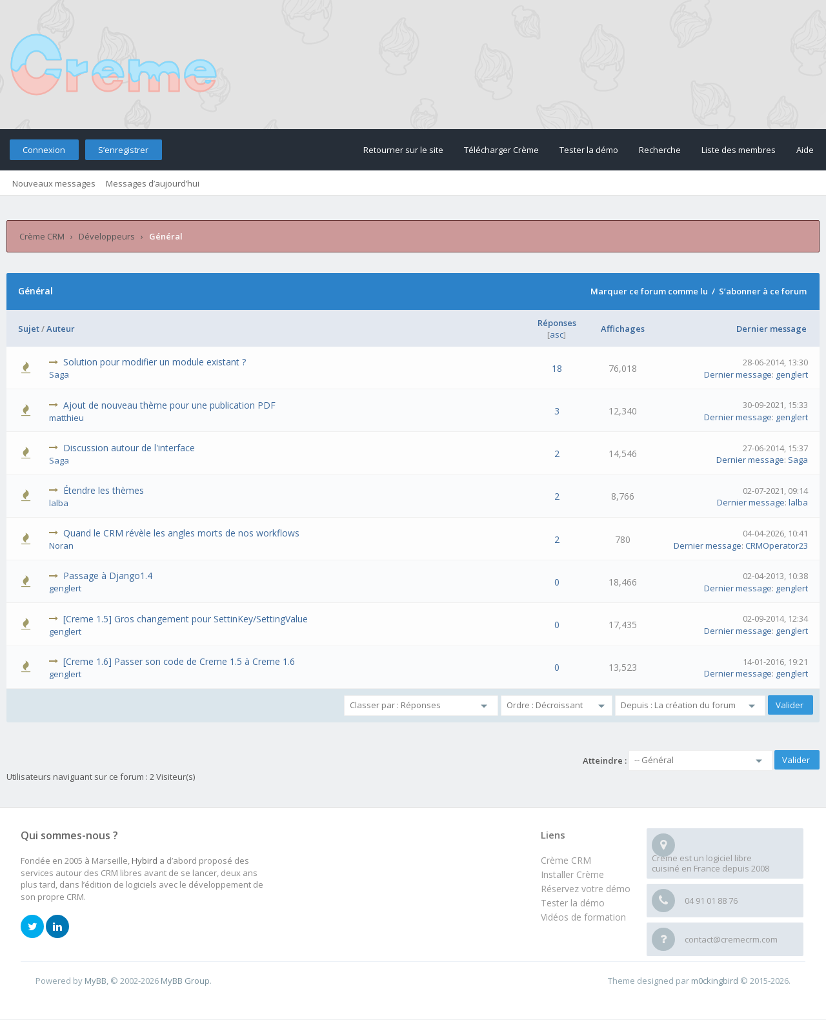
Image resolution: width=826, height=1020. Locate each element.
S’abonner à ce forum (763, 291)
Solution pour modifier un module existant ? (154, 362)
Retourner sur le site (403, 150)
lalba (58, 503)
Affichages (623, 328)
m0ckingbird (714, 980)
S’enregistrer (123, 150)
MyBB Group (185, 980)
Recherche (660, 150)
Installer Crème (572, 874)
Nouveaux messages (54, 183)
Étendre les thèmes (103, 490)
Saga (59, 374)
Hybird (144, 860)
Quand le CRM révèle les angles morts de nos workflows (181, 533)
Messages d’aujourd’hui (152, 183)
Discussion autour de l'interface (129, 448)
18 (557, 368)
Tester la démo (588, 150)
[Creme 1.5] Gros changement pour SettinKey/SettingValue (185, 619)
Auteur (60, 328)
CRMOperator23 (776, 545)
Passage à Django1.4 (107, 575)
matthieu (66, 417)
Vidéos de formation (583, 917)
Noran (61, 545)
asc (556, 334)
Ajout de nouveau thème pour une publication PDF (169, 405)
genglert (792, 374)
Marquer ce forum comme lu (649, 291)
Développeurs (107, 236)
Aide (805, 150)
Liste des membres (738, 150)
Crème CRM (42, 236)
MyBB (95, 980)
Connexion (44, 150)
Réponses (557, 323)
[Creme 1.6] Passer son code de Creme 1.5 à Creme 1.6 (179, 661)
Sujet (28, 328)
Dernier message (771, 328)
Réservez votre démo (585, 888)
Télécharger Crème (501, 150)
